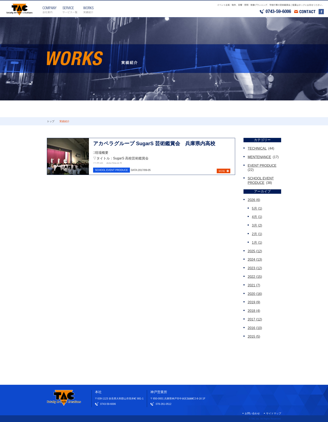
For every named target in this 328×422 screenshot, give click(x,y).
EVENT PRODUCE (262, 165)
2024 (255, 259)
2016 (255, 328)
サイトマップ (273, 413)
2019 (254, 302)
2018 (254, 311)
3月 (257, 225)
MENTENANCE (259, 157)
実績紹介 (64, 121)
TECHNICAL (257, 148)
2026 (254, 200)
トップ (50, 121)
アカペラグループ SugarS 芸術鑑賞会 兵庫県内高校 (154, 143)
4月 (257, 217)
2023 (255, 268)
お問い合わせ (252, 413)
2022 (255, 276)
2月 (257, 234)
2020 (255, 294)
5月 (257, 208)
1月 (257, 242)
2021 (254, 285)
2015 (254, 336)
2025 (255, 251)
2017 (255, 319)
